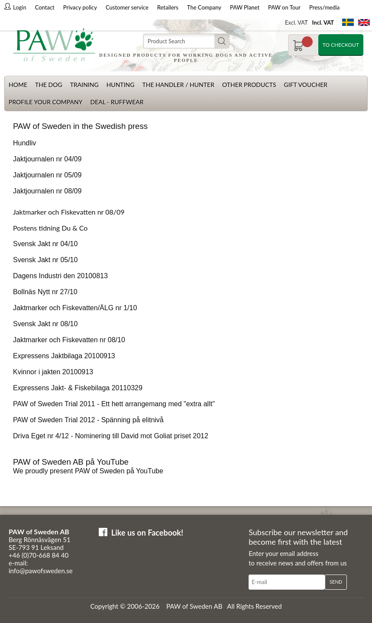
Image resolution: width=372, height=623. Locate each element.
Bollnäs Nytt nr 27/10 (45, 291)
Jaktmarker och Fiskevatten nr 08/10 (69, 340)
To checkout (341, 45)
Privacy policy (80, 7)
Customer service (127, 7)
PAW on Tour (284, 7)
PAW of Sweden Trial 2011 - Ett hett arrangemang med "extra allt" (114, 404)
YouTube (149, 471)
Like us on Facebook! (147, 532)
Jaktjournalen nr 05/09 (47, 175)
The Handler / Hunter (178, 84)
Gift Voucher (305, 84)
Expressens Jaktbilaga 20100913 (64, 356)
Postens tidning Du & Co (50, 228)
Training (84, 84)
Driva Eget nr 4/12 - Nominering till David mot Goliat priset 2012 (110, 436)
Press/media (324, 7)
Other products (249, 84)
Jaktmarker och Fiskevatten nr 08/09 (69, 212)
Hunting (121, 84)
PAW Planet (244, 7)
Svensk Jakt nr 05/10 (45, 259)
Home (18, 84)
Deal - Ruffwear (116, 102)
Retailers (167, 7)
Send (336, 581)
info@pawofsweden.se (41, 571)
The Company (204, 7)
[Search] (186, 41)
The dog (48, 84)
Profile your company (45, 102)
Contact (45, 7)
